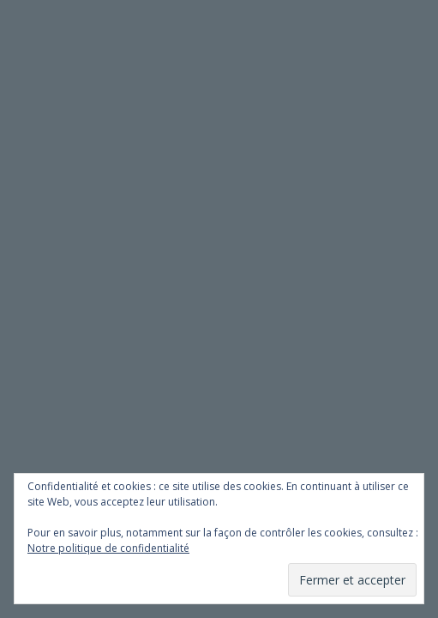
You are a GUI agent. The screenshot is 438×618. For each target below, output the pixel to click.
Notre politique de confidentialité (108, 548)
